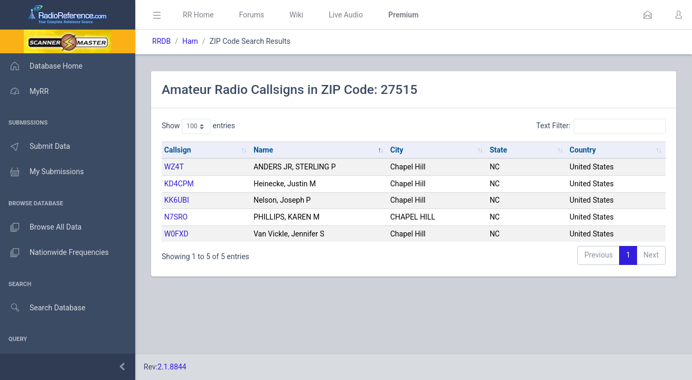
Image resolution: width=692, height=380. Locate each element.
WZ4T (174, 167)
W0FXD (176, 234)
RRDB (161, 41)
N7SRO (176, 217)
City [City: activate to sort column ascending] (397, 150)
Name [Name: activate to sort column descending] (263, 150)
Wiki (296, 15)
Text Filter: (601, 126)
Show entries (198, 126)
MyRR (24, 91)
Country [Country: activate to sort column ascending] (582, 150)
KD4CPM (179, 183)
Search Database (43, 307)
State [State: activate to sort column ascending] (498, 150)
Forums (251, 15)
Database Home (41, 66)
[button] (647, 15)
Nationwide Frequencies (54, 253)
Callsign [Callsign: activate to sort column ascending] (177, 150)
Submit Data (35, 146)
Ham (190, 41)
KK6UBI (176, 200)
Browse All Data (40, 227)
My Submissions (42, 172)
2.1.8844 (171, 367)
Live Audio (346, 15)
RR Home (198, 15)
